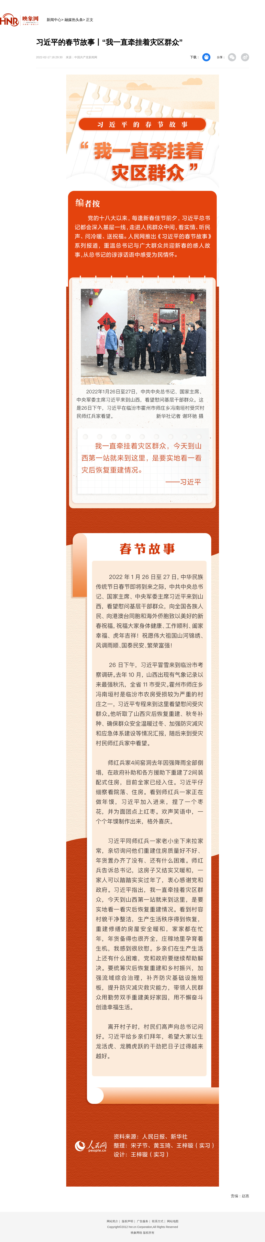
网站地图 (172, 1221)
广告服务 (142, 1221)
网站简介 (112, 1221)
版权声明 (127, 1221)
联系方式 (157, 1221)
